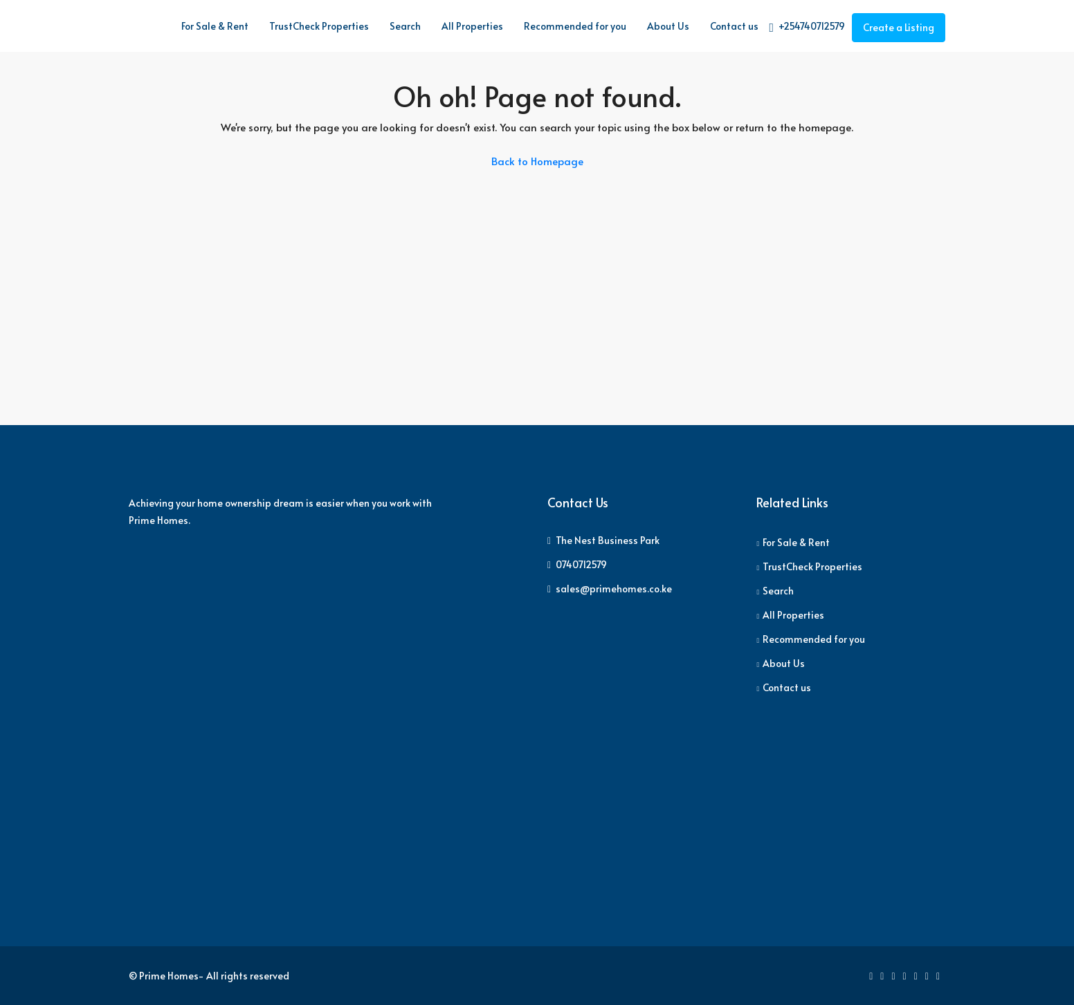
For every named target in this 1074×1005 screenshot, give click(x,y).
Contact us (734, 25)
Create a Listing (898, 27)
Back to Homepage (537, 160)
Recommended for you (575, 25)
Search (405, 25)
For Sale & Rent (214, 25)
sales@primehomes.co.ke (614, 588)
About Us (668, 25)
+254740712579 (807, 27)
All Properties (472, 25)
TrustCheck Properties (319, 25)
